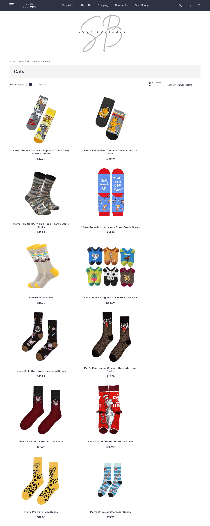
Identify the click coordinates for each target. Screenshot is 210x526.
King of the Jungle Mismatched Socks (179, 344)
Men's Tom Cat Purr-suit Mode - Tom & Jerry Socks (129, 147)
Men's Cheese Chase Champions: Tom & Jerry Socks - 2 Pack (31, 145)
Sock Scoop (141, 5)
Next (43, 84)
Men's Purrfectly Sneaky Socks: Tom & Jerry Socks (178, 410)
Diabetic (171, 469)
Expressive (173, 478)
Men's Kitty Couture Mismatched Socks (129, 213)
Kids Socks (173, 464)
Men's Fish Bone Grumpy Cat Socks (80, 344)
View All (171, 488)
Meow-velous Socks (31, 214)
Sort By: (171, 84)
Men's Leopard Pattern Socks (129, 346)
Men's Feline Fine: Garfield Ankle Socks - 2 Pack (80, 147)
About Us (85, 5)
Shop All (68, 5)
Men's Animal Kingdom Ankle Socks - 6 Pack (80, 213)
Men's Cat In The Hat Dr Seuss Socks (80, 279)
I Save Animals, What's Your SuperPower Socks (179, 147)
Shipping (103, 5)
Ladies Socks (174, 455)
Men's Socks (173, 460)
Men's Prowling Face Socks (130, 280)
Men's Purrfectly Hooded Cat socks (31, 279)
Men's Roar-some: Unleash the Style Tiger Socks (179, 213)
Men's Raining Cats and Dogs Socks (129, 410)
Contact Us (121, 5)
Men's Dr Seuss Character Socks (178, 279)
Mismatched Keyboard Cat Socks (31, 410)
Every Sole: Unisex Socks (180, 474)
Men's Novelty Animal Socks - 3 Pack (31, 344)
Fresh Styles (173, 483)
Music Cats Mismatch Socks (80, 411)
